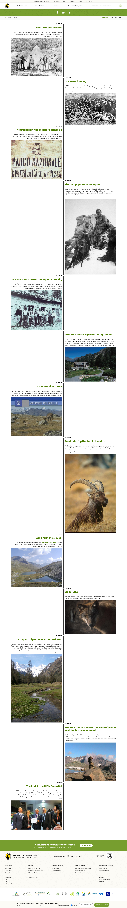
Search (120, 5)
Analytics (74, 905)
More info (46, 905)
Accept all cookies (101, 905)
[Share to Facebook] (112, 17)
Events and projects (75, 6)
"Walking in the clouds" (48, 542)
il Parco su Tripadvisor (109, 855)
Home (6, 18)
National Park (22, 6)
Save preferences (86, 905)
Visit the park (11, 18)
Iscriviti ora (86, 845)
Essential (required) (64, 905)
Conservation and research (100, 6)
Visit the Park (39, 6)
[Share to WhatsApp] (116, 17)
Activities (56, 6)
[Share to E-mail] (120, 17)
